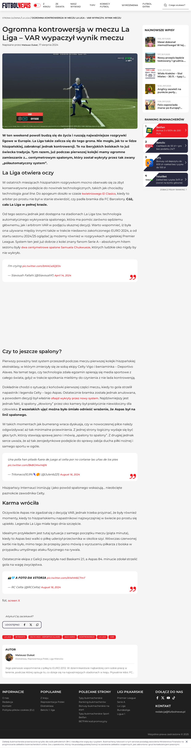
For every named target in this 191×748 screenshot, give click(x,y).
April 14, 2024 (63, 275)
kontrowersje (95, 637)
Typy (92, 5)
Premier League (126, 698)
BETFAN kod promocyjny (93, 722)
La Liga (29, 17)
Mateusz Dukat (31, 44)
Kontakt (6, 706)
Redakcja (7, 702)
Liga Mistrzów (56, 659)
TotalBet (161, 176)
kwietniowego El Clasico (101, 193)
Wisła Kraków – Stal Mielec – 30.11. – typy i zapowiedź (171, 76)
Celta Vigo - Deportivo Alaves (49, 637)
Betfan (160, 127)
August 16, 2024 (71, 474)
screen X (14, 600)
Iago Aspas (76, 637)
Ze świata (59, 5)
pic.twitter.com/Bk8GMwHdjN (29, 465)
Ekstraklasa (21, 659)
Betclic (160, 142)
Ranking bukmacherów (92, 702)
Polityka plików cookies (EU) (18, 710)
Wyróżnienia (130, 5)
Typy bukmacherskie (90, 698)
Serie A (121, 702)
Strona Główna (12, 17)
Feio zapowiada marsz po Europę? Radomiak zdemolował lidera (169, 109)
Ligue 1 (121, 714)
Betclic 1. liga (48, 710)
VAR (123, 637)
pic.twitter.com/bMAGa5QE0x (42, 266)
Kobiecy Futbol (105, 5)
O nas (5, 698)
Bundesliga (123, 710)
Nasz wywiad (75, 5)
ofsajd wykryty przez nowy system (77, 398)
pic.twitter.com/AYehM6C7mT (67, 578)
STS (158, 158)
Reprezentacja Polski (38, 659)
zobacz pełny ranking (173, 189)
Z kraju (46, 5)
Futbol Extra (147, 5)
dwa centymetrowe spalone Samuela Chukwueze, (60, 247)
